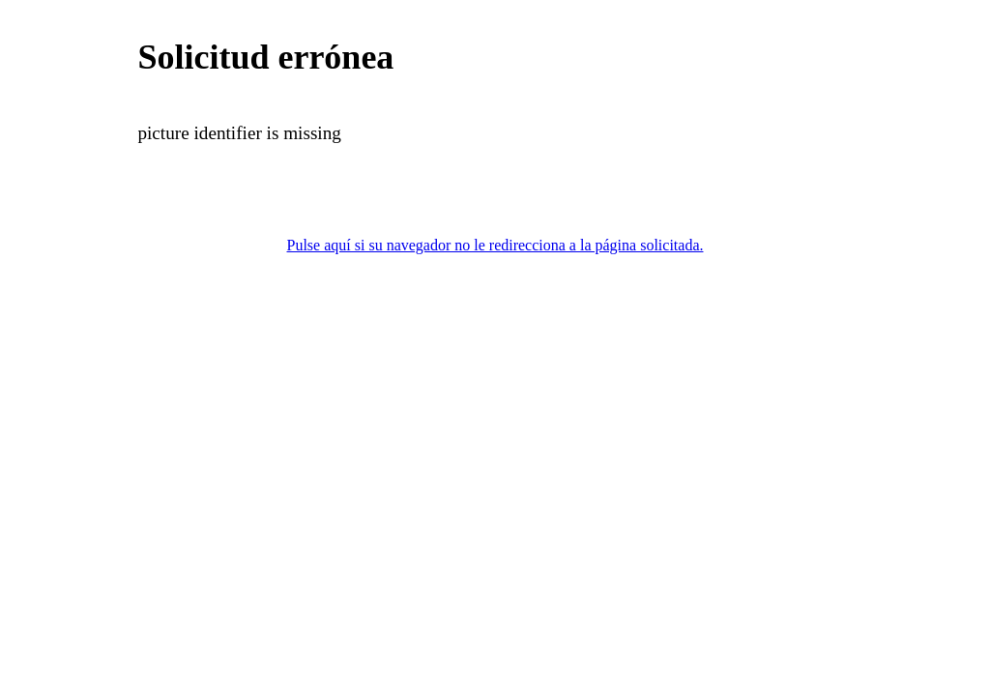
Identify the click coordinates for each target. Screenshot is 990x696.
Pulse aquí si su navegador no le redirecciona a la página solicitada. (495, 245)
